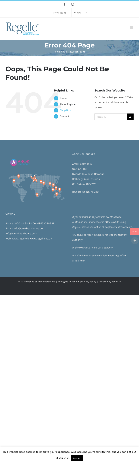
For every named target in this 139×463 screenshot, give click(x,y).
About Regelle (67, 104)
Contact (64, 116)
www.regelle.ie (21, 238)
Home (63, 98)
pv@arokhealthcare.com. (118, 227)
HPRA (87, 255)
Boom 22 (116, 281)
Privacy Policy (88, 281)
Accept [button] (77, 458)
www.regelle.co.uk (41, 238)
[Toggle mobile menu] (132, 27)
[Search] (130, 116)
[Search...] (110, 116)
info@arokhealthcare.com (29, 228)
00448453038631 (43, 223)
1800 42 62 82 (23, 223)
